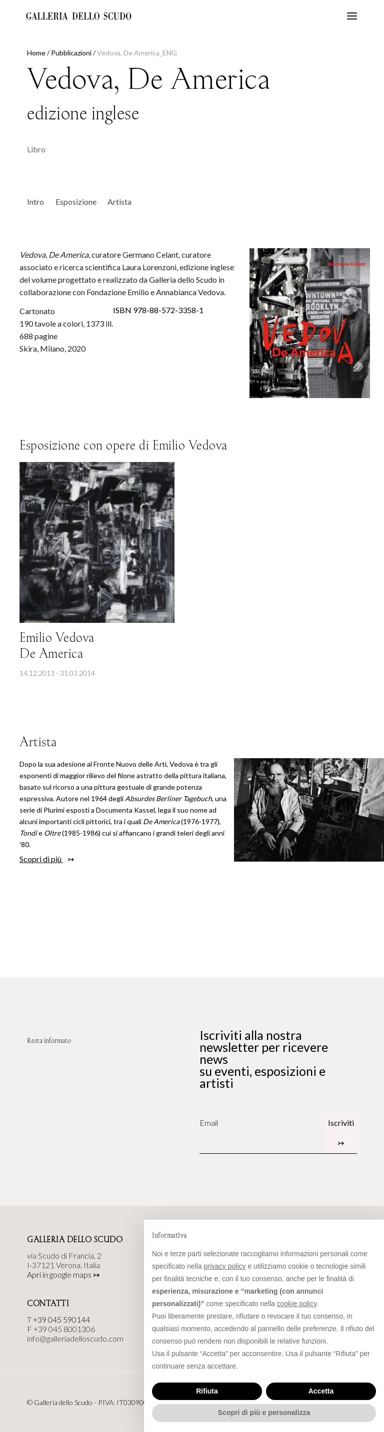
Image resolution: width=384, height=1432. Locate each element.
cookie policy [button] (296, 1304)
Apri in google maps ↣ (63, 1274)
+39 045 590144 (61, 1319)
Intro (35, 201)
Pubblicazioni (71, 52)
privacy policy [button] (225, 1266)
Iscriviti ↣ (341, 1132)
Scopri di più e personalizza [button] (264, 1413)
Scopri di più (41, 859)
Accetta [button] (321, 1391)
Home (36, 52)
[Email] (262, 1123)
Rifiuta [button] (207, 1391)
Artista (120, 201)
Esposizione (76, 201)
